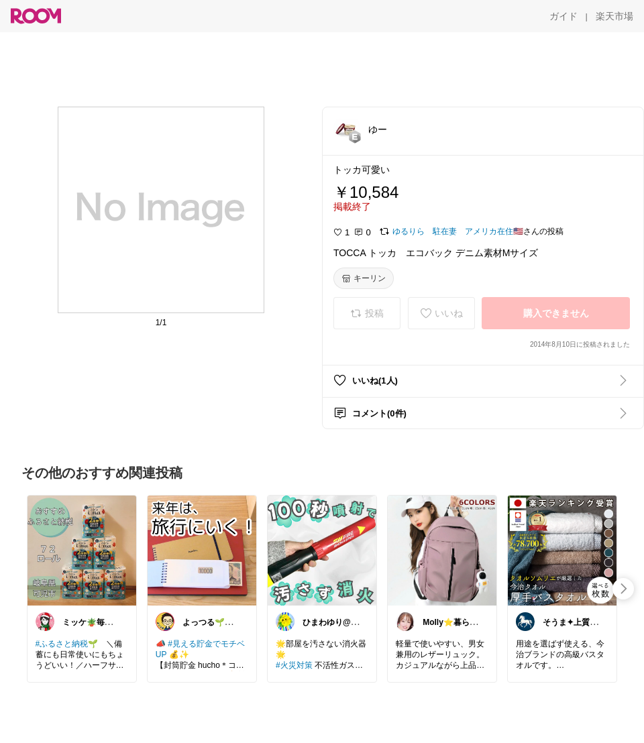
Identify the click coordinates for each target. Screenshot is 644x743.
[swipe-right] (623, 588)
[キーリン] (363, 278)
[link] (82, 550)
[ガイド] (563, 16)
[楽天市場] (614, 16)
